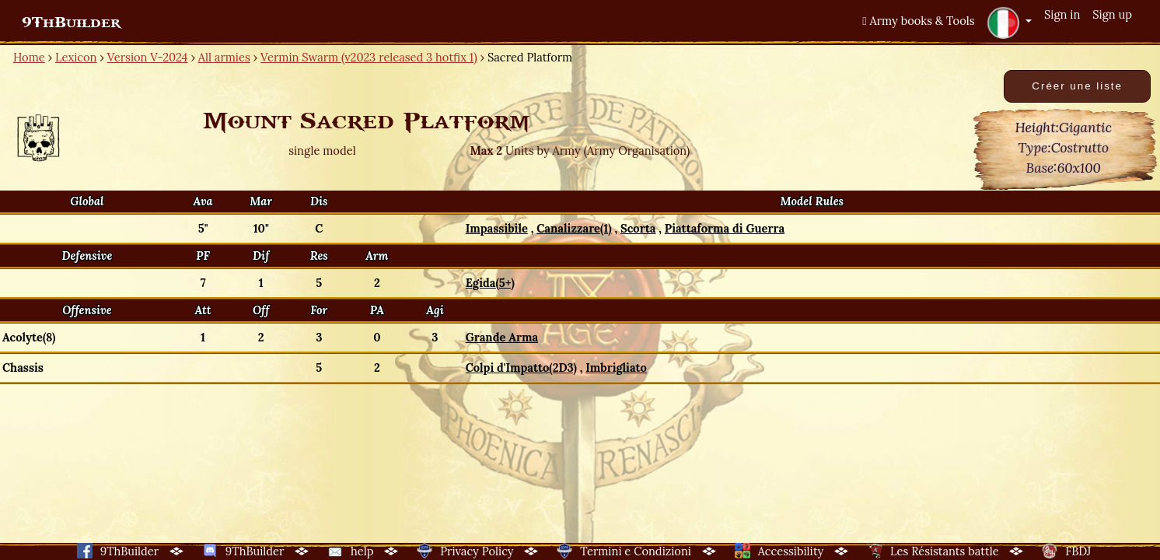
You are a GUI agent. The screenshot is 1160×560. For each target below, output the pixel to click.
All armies (224, 57)
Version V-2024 (147, 57)
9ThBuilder (71, 22)
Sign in (1062, 14)
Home (29, 57)
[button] (1009, 22)
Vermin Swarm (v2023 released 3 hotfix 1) (368, 57)
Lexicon (75, 57)
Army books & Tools (918, 20)
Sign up (1112, 14)
